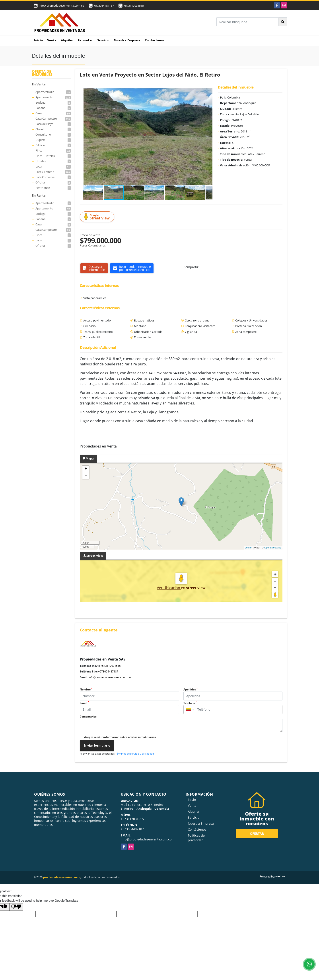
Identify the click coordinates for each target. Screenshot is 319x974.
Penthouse (53, 187)
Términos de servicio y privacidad (134, 753)
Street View (97, 217)
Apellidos (190, 689)
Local (53, 166)
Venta (51, 40)
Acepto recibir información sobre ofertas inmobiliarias (120, 737)
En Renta (38, 195)
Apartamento (53, 97)
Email (84, 703)
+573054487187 (104, 6)
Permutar (85, 40)
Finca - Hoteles (53, 155)
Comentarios (88, 716)
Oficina (53, 182)
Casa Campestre (53, 118)
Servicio (103, 40)
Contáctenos (155, 40)
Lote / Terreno (53, 171)
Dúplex (53, 139)
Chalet (53, 129)
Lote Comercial (53, 177)
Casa (53, 113)
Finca (53, 150)
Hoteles (53, 161)
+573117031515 (134, 6)
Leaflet (248, 547)
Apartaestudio (53, 91)
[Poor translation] (16, 907)
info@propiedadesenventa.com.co (110, 677)
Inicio (38, 40)
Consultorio (53, 134)
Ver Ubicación (169, 587)
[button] (208, 92)
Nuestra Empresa (127, 40)
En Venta (38, 84)
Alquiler (67, 40)
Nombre (86, 689)
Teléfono (190, 703)
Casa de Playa (53, 123)
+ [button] (85, 469)
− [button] (85, 475)
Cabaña (53, 107)
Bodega (53, 102)
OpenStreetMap (272, 547)
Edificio (53, 145)
